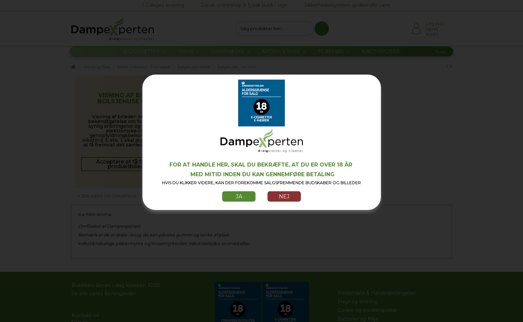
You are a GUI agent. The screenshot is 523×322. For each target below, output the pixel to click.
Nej (284, 196)
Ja (239, 196)
